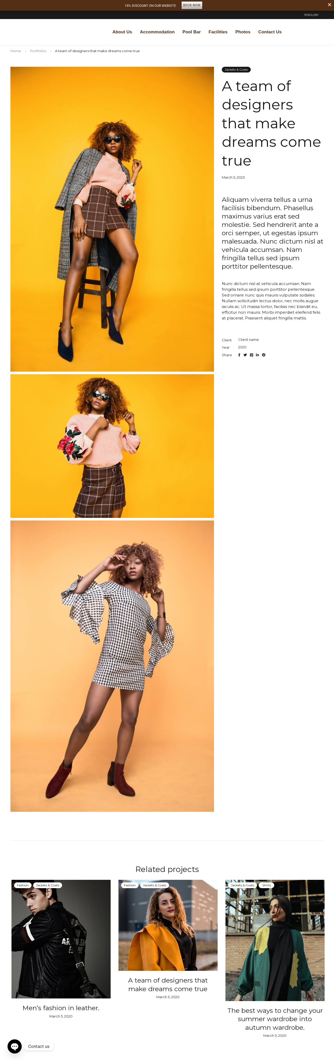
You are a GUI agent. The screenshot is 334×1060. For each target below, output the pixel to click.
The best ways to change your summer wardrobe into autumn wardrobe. (274, 1019)
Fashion (22, 885)
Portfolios (38, 51)
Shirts (265, 885)
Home (15, 51)
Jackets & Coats (236, 69)
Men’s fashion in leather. (60, 1008)
